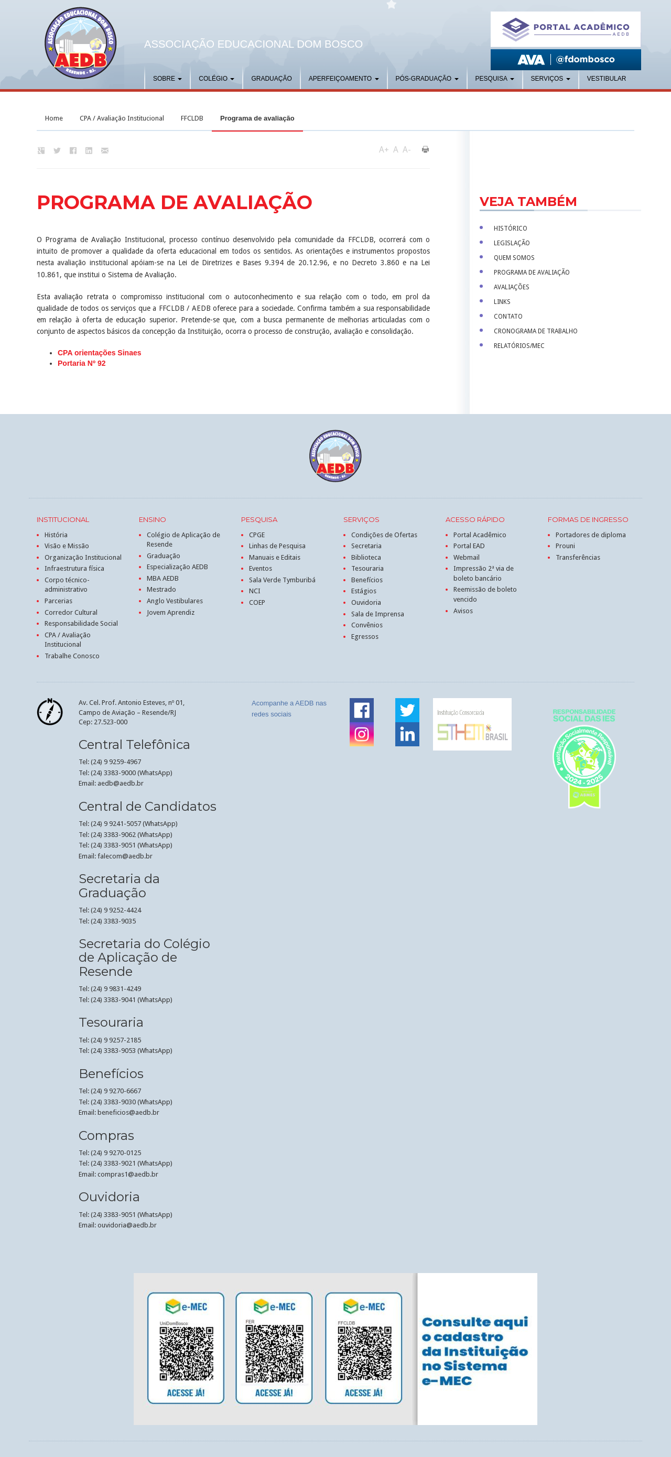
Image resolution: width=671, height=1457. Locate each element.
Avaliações (511, 287)
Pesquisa (494, 78)
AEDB (81, 43)
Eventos (260, 568)
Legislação (512, 243)
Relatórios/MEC (519, 346)
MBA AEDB (163, 578)
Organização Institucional (83, 557)
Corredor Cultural (71, 612)
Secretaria (366, 546)
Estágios (363, 591)
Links (502, 302)
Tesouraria (367, 568)
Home (54, 118)
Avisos (463, 611)
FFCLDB (192, 118)
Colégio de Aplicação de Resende (183, 540)
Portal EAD (469, 546)
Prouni (565, 546)
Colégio (216, 78)
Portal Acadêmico (479, 535)
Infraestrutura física (74, 568)
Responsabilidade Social (81, 623)
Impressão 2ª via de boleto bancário (483, 573)
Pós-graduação (427, 78)
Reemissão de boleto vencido (485, 594)
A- (407, 150)
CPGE (257, 535)
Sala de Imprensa (377, 614)
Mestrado (161, 589)
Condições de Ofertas (384, 535)
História (56, 535)
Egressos (364, 636)
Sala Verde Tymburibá (282, 580)
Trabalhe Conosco (72, 656)
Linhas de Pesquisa (277, 546)
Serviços (550, 78)
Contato (508, 316)
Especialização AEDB (177, 567)
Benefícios (367, 580)
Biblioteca (366, 557)
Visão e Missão (67, 546)
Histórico (510, 228)
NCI (255, 591)
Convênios (367, 625)
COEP (257, 602)
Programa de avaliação (532, 272)
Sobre (167, 78)
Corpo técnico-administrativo (67, 585)
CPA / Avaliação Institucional (122, 118)
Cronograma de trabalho (536, 331)
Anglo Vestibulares (175, 601)
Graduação (271, 78)
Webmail (466, 557)
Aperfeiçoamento (344, 78)
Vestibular (606, 78)
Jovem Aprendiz (170, 612)
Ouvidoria (366, 602)
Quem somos (514, 258)
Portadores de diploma (591, 535)
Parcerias (58, 601)
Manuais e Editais (274, 557)
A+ (384, 150)
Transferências (578, 557)
